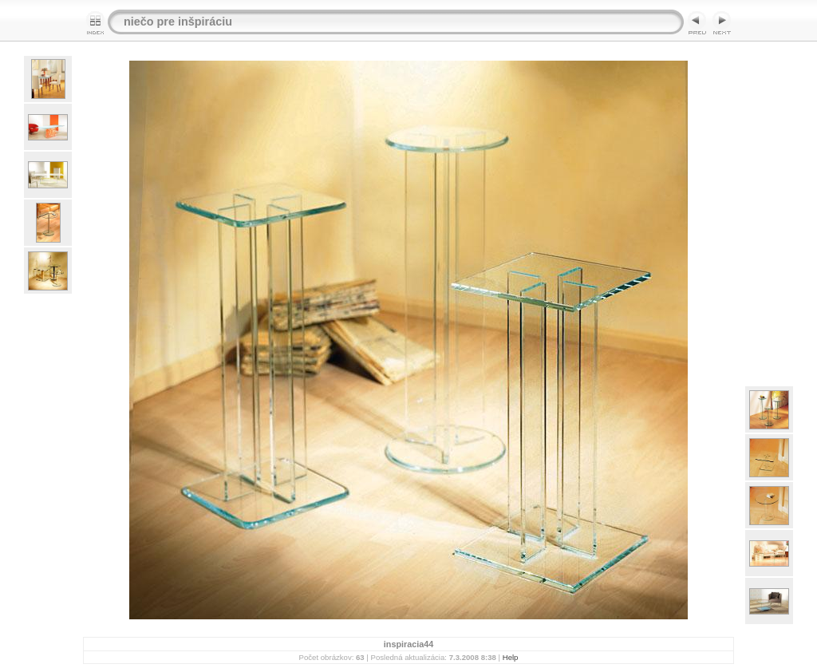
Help (511, 657)
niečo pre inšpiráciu (178, 21)
